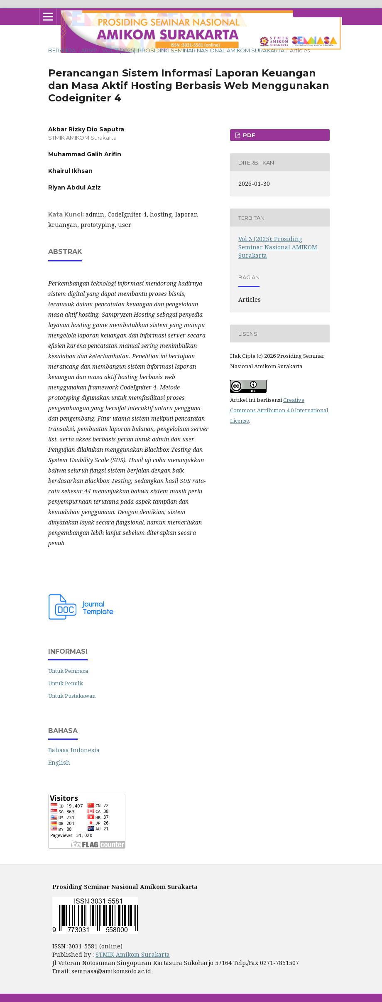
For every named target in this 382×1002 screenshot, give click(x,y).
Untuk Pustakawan (72, 695)
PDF (248, 135)
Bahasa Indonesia (74, 750)
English (59, 762)
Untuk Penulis (65, 683)
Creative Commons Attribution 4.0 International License (279, 410)
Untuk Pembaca (68, 671)
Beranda (62, 50)
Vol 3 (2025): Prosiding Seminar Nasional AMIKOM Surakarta (193, 50)
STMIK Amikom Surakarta (133, 954)
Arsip (89, 50)
